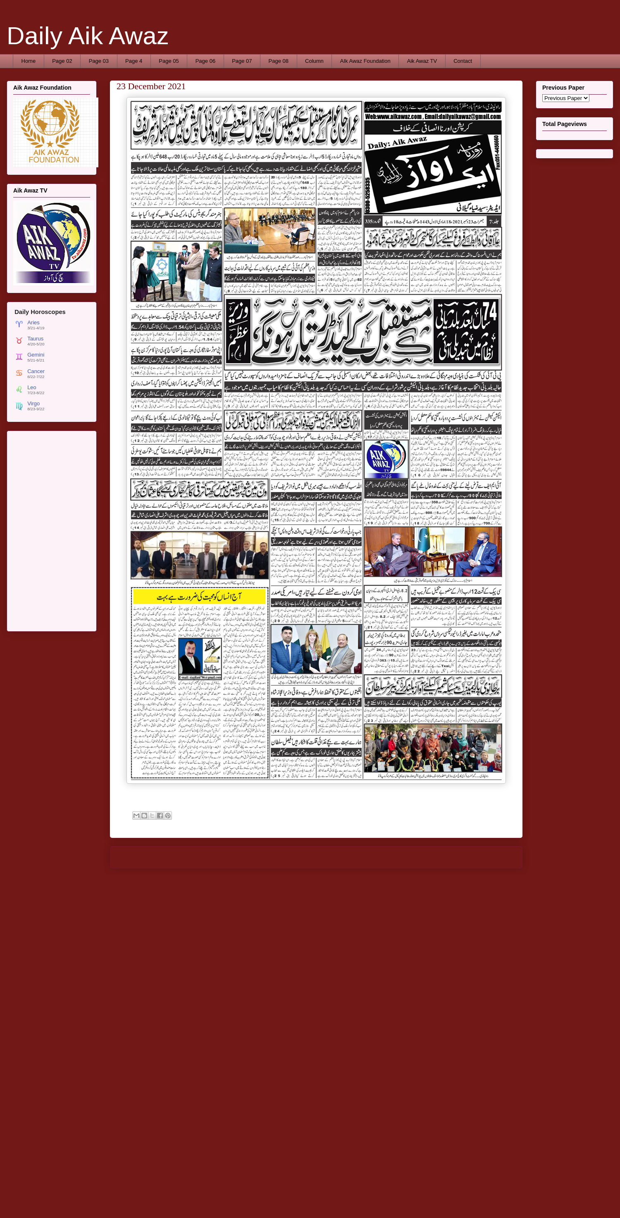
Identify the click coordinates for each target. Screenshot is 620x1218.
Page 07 (242, 61)
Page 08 (279, 61)
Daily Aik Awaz (88, 36)
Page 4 (133, 61)
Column (314, 61)
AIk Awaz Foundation (365, 61)
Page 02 (62, 61)
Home (28, 61)
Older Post (500, 857)
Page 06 (205, 61)
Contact (462, 61)
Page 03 (99, 61)
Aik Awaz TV (422, 61)
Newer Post (133, 857)
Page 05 (169, 61)
